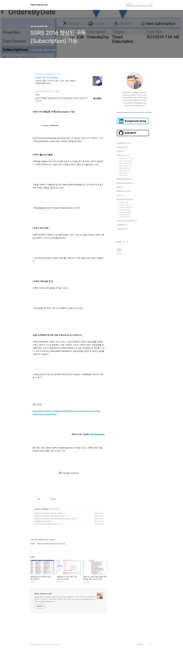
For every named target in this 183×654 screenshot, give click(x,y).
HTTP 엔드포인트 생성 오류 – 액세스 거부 (47, 524)
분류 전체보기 (124, 143)
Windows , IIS (123, 191)
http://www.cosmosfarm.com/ (46, 74)
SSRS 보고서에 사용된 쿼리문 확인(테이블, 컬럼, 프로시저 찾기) (55, 518)
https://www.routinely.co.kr (45, 91)
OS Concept (125, 210)
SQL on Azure (125, 163)
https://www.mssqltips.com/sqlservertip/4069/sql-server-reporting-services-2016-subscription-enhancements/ (67, 412)
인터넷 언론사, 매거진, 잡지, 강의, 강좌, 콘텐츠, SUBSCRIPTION (55, 82)
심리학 (120, 151)
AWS (120, 187)
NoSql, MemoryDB (125, 183)
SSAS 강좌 (124, 171)
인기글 (125, 242)
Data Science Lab (39, 5)
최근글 (119, 242)
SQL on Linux (125, 166)
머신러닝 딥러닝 (125, 207)
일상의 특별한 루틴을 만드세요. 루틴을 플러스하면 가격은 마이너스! (61, 99)
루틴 (37, 95)
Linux (120, 195)
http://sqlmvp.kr (97, 434)
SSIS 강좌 (124, 168)
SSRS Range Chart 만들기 (42, 521)
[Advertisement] (69, 473)
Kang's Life (122, 147)
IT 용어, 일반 (124, 217)
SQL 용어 (123, 175)
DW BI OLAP (124, 215)
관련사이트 (140, 644)
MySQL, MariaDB (125, 179)
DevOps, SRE (125, 205)
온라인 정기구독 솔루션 (46, 77)
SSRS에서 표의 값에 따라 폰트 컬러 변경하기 (48, 513)
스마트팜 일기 (122, 229)
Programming (125, 212)
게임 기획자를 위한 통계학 (127, 221)
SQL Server (37, 509)
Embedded (122, 225)
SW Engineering (125, 199)
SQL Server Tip (126, 159)
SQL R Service (125, 161)
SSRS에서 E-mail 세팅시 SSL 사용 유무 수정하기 (50, 516)
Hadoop (123, 203)
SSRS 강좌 (45, 509)
